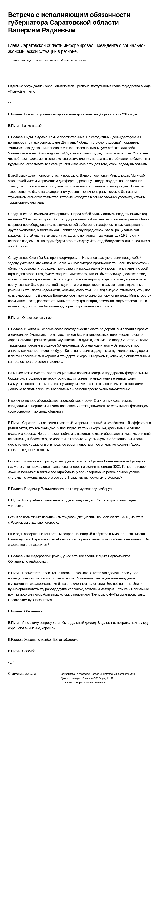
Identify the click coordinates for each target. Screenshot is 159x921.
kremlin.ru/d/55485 (96, 682)
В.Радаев (15, 114)
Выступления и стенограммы (118, 673)
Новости (95, 673)
